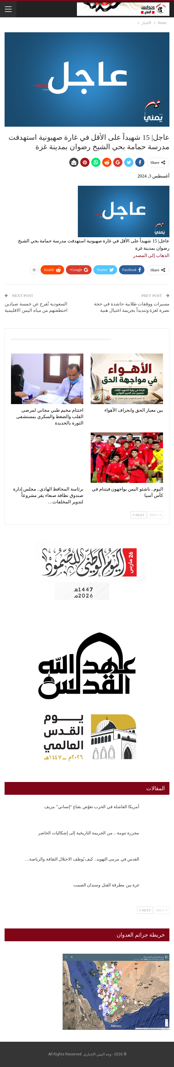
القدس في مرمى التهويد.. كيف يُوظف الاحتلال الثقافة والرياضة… (82, 859)
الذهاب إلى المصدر (151, 255)
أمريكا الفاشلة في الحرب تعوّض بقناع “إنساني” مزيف (91, 807)
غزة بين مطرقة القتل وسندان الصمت (106, 885)
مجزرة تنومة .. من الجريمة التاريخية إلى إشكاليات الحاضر (88, 833)
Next (138, 515)
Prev (155, 515)
